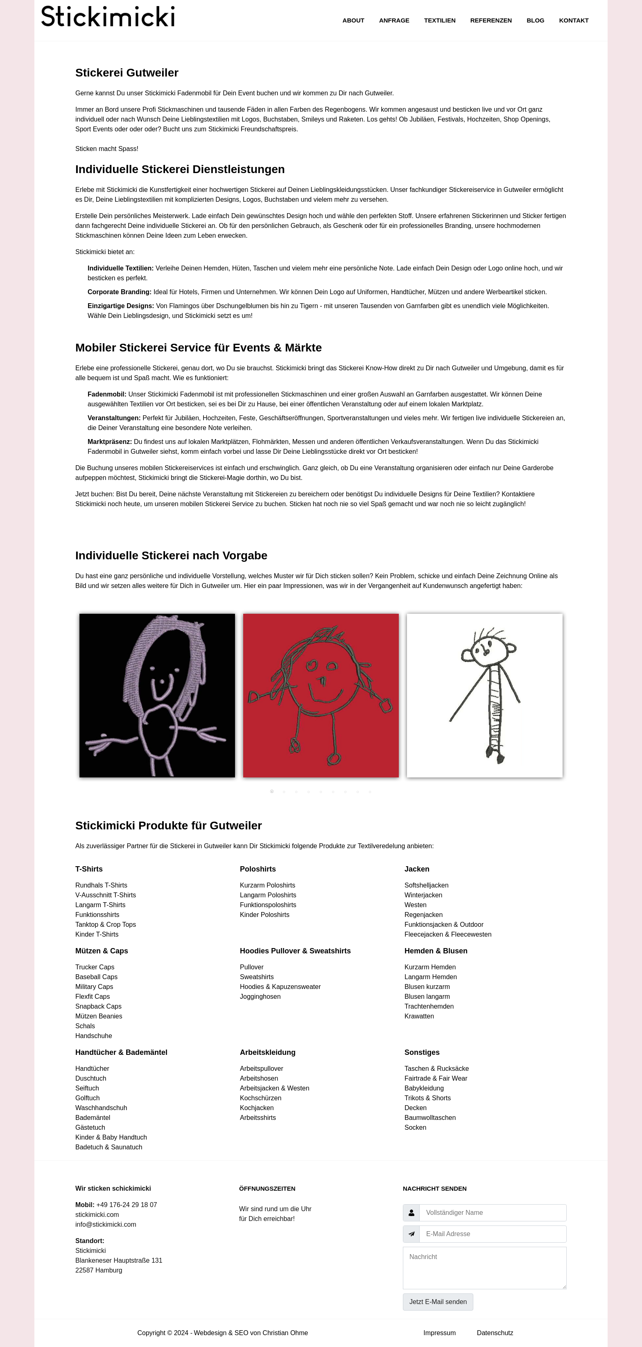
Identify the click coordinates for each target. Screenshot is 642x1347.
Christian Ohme (285, 1332)
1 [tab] (272, 792)
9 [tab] (370, 792)
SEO (242, 1332)
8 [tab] (358, 792)
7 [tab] (345, 792)
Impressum (439, 1332)
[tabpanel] (157, 696)
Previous (69, 700)
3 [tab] (296, 792)
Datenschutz (495, 1332)
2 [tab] (284, 792)
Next (573, 700)
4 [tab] (309, 792)
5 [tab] (321, 792)
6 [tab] (333, 792)
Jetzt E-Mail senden (438, 1301)
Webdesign (210, 1332)
